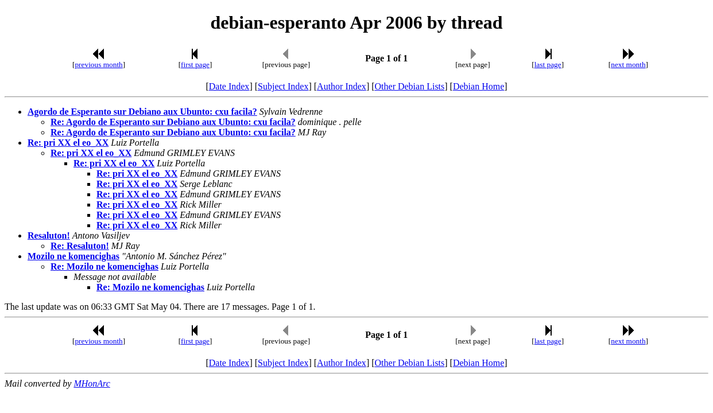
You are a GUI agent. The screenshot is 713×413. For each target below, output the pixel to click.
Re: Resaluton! (80, 246)
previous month (98, 64)
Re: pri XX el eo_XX (68, 142)
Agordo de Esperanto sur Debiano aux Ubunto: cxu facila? (142, 111)
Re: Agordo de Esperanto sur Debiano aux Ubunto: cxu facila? (173, 122)
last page (547, 64)
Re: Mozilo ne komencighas (104, 266)
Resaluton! (49, 235)
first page (195, 64)
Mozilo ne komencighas (73, 256)
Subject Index (283, 86)
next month (628, 64)
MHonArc (91, 383)
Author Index (341, 86)
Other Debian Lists (410, 86)
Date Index (229, 86)
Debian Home (478, 86)
